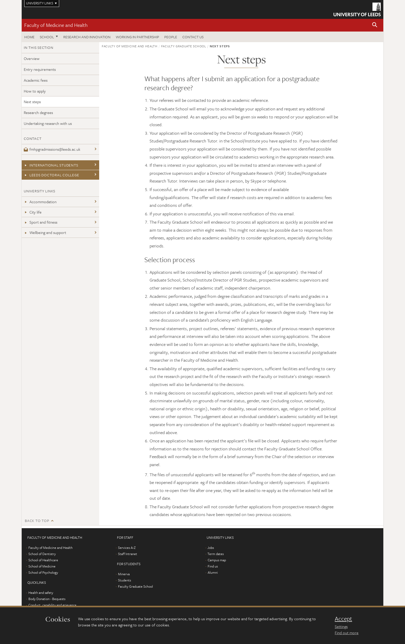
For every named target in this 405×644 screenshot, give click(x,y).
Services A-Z (127, 547)
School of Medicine (42, 566)
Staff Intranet (127, 553)
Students (124, 580)
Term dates (215, 553)
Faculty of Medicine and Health (56, 24)
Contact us (193, 37)
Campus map (217, 560)
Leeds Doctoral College (51, 175)
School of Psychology (43, 572)
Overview (32, 58)
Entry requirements (40, 69)
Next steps (32, 101)
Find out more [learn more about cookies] (347, 632)
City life (33, 212)
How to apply (35, 91)
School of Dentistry (42, 553)
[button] (375, 25)
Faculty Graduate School (183, 46)
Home (29, 37)
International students (51, 165)
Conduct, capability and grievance (52, 605)
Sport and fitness (40, 222)
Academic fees (36, 80)
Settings (341, 626)
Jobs (210, 547)
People (170, 37)
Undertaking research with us (48, 123)
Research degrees (38, 112)
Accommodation (40, 201)
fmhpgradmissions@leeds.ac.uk (52, 149)
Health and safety (40, 592)
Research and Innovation (87, 37)
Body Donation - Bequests (46, 598)
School (47, 37)
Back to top (37, 520)
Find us (213, 566)
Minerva (124, 574)
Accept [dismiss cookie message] (343, 619)
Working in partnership (137, 37)
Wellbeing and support (45, 232)
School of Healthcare (43, 560)
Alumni (213, 572)
